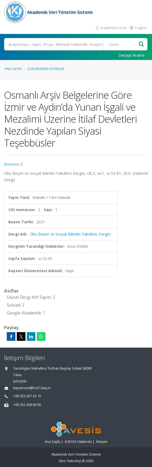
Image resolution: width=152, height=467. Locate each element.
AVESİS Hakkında (78, 441)
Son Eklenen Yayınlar (45, 68)
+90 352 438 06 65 (27, 404)
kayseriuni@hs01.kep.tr (32, 388)
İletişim (101, 441)
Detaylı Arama (131, 55)
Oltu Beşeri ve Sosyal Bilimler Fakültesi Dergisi (70, 234)
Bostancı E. (14, 164)
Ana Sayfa (13, 68)
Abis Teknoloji (70, 461)
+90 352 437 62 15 (27, 396)
